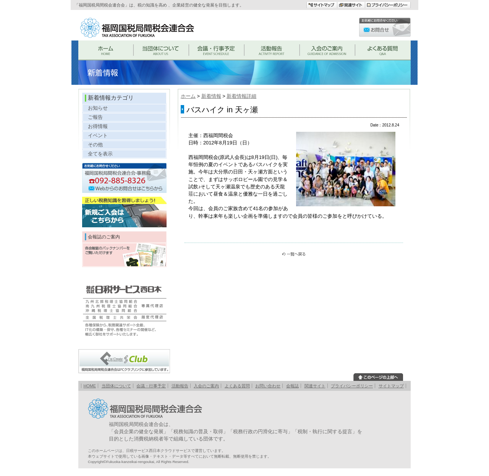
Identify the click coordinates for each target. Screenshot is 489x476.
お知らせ (98, 108)
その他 (95, 144)
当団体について (116, 386)
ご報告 (95, 117)
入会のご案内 (206, 386)
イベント (98, 135)
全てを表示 (100, 154)
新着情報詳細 (241, 96)
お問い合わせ (267, 386)
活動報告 (180, 386)
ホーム (188, 96)
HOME (89, 386)
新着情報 (211, 96)
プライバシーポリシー (352, 386)
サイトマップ (391, 386)
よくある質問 (237, 386)
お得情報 (98, 126)
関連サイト (314, 386)
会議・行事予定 (151, 386)
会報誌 (292, 386)
